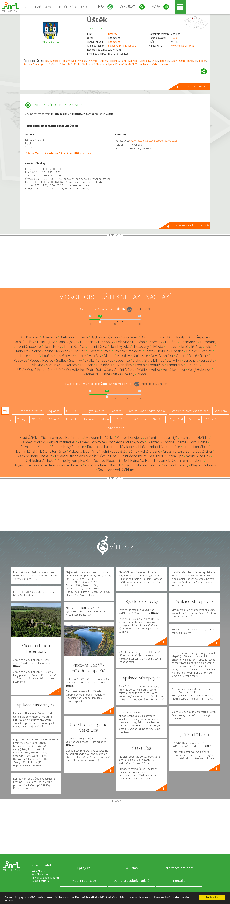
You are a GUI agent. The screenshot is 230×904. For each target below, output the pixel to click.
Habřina (114, 60)
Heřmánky (208, 341)
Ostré (182, 60)
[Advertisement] (115, 263)
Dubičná (104, 60)
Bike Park (158, 419)
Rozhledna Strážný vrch (126, 442)
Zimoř (141, 374)
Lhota (155, 60)
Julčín (124, 60)
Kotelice (79, 351)
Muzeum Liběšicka (99, 437)
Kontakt (179, 881)
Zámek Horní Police (192, 442)
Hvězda (157, 346)
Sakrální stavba (115, 428)
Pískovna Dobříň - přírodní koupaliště (97, 451)
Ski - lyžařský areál (94, 411)
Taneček (86, 365)
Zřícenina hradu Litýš (161, 437)
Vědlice (155, 64)
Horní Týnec (97, 346)
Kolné (48, 351)
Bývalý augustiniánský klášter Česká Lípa (86, 456)
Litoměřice (114, 41)
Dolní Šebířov (24, 341)
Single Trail (176, 419)
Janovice (172, 346)
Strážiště (207, 360)
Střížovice (36, 365)
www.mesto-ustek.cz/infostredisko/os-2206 (153, 140)
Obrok (180, 355)
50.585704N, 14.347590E (122, 45)
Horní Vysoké (120, 346)
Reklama (131, 868)
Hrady (7, 419)
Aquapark (54, 411)
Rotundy (88, 419)
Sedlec (61, 360)
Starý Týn (38, 64)
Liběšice (177, 351)
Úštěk (96, 19)
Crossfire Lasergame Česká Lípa (187, 451)
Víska (117, 374)
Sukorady (70, 365)
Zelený (164, 64)
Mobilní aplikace (84, 881)
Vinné (105, 374)
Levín (107, 351)
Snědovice (105, 360)
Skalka (90, 360)
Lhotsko (162, 351)
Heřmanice (188, 341)
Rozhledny (220, 411)
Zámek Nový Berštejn (68, 446)
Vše (5, 411)
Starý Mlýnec (154, 360)
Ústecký (112, 34)
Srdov (137, 360)
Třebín (62, 64)
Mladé (109, 355)
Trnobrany (175, 365)
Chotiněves (129, 337)
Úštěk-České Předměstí (80, 64)
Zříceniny (36, 419)
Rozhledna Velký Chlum (116, 469)
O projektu (84, 868)
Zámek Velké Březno (144, 451)
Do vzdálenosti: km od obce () (97, 384)
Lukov (174, 60)
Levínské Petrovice (128, 351)
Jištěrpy (196, 346)
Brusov (66, 60)
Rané (204, 355)
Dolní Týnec (46, 341)
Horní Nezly (52, 346)
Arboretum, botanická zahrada (189, 411)
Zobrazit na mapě (58, 153)
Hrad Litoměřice (195, 446)
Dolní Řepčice (197, 337)
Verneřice (91, 374)
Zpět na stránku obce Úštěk (192, 225)
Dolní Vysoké (78, 60)
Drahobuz (105, 341)
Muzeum (194, 419)
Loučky (47, 355)
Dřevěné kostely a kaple (62, 419)
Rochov (27, 64)
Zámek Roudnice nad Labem (181, 460)
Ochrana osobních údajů (131, 881)
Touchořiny (123, 365)
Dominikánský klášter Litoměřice (41, 451)
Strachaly (191, 360)
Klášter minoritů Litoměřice (159, 446)
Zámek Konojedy (129, 437)
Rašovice (192, 60)
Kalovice (133, 60)
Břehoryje (67, 337)
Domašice (87, 341)
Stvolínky (53, 365)
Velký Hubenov (199, 369)
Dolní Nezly (175, 337)
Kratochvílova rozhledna (142, 465)
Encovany (155, 341)
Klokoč (36, 351)
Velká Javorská (174, 369)
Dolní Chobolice (152, 337)
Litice (24, 355)
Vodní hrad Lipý (198, 456)
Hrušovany (141, 346)
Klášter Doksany (203, 465)
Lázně (118, 419)
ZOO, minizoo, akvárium (28, 411)
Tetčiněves (51, 64)
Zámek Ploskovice (91, 442)
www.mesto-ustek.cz (182, 45)
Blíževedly (49, 337)
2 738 (174, 37)
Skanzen (116, 411)
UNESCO (71, 411)
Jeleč (184, 346)
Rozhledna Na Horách (139, 460)
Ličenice (164, 60)
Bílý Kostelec (52, 60)
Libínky (191, 351)
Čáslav (113, 337)
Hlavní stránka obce (197, 86)
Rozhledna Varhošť (39, 460)
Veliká (155, 369)
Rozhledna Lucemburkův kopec (111, 446)
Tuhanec (192, 365)
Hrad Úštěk (28, 437)
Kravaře (94, 351)
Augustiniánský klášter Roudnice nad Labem (48, 465)
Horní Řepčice (74, 346)
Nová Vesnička (162, 355)
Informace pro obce (179, 868)
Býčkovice (98, 337)
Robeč (202, 60)
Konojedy (144, 60)
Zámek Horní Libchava (35, 456)
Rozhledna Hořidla (194, 437)
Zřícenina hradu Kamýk (103, 465)
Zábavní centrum (216, 419)
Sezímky (75, 360)
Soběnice (123, 360)
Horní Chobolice (28, 346)
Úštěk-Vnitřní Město (139, 64)
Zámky (21, 419)
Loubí (35, 355)
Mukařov (123, 355)
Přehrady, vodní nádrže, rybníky (146, 411)
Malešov (95, 355)
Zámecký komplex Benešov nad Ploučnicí (88, 460)
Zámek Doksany (176, 465)
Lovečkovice (65, 355)
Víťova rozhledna (62, 442)
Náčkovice (140, 355)
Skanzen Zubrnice (160, 442)
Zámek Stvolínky (33, 442)
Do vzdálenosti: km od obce (102, 309)
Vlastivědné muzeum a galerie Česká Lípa (151, 456)
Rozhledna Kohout (34, 446)
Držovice (93, 60)
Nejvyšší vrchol (137, 419)
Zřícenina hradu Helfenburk (61, 437)
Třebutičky (156, 365)
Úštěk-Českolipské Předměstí (110, 64)
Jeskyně (104, 419)
